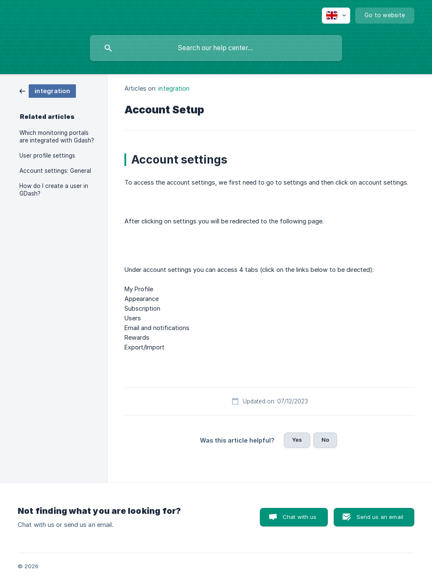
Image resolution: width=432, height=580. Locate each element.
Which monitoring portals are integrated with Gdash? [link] (56, 136)
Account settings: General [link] (55, 170)
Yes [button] (297, 439)
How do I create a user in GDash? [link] (53, 190)
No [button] (325, 439)
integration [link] (173, 88)
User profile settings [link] (47, 155)
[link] (47, 90)
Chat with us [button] (300, 516)
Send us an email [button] (379, 516)
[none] (336, 16)
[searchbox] (216, 48)
